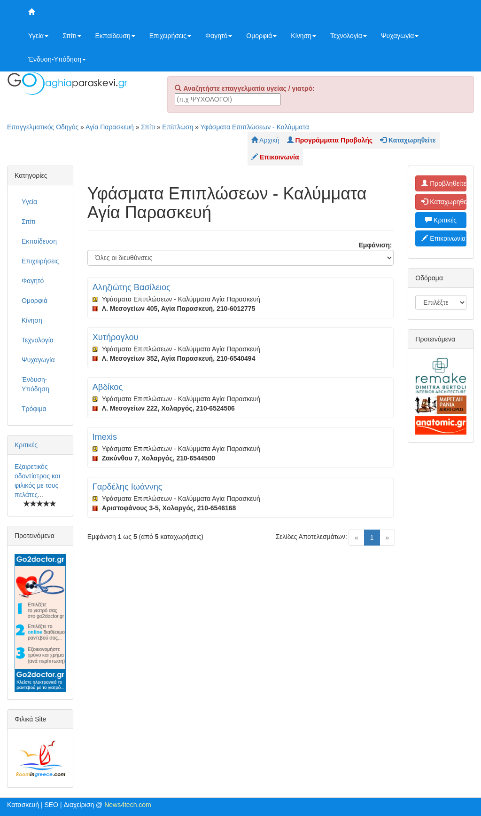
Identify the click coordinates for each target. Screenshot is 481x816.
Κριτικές (26, 445)
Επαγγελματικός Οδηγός (42, 127)
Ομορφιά (261, 36)
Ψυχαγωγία (400, 36)
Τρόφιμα (34, 408)
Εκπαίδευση (115, 36)
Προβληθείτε (443, 183)
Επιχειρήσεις (170, 36)
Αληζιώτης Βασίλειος (132, 287)
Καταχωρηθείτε (443, 202)
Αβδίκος (108, 387)
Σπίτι (71, 36)
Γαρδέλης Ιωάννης (128, 486)
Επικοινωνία (443, 238)
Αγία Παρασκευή (109, 127)
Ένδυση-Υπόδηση (57, 59)
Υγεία (38, 36)
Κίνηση (303, 36)
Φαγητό (218, 36)
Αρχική (265, 140)
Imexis (105, 437)
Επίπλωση (177, 127)
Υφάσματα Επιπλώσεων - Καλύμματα (255, 127)
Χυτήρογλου (116, 337)
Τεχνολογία (348, 36)
